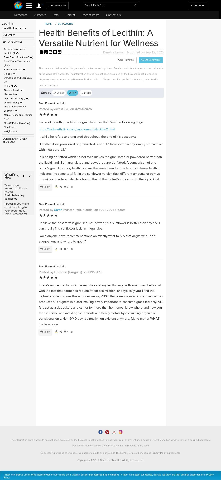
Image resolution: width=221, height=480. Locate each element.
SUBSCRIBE (198, 5)
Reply (45, 186)
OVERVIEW (9, 35)
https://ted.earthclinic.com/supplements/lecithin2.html (77, 129)
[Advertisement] (102, 396)
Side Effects (10, 127)
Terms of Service (137, 452)
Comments (151, 59)
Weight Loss (10, 131)
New (72, 92)
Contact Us (113, 15)
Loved (86, 92)
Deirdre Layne (113, 52)
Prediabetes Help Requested (14, 197)
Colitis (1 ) (10, 73)
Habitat (70, 15)
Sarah (58, 210)
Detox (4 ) (10, 86)
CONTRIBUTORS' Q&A (15, 138)
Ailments (40, 15)
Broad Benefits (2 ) (15, 69)
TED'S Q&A (9, 141)
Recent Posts (90, 15)
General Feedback (14, 90)
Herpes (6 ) (11, 94)
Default (59, 92)
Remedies (20, 15)
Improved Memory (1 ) (16, 98)
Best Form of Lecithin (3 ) (18, 57)
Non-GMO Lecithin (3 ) (17, 123)
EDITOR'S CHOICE (12, 41)
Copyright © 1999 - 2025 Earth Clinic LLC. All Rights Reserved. (110, 460)
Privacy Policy (159, 452)
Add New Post (58, 5)
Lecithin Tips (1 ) (13, 102)
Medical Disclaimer (117, 452)
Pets (56, 15)
